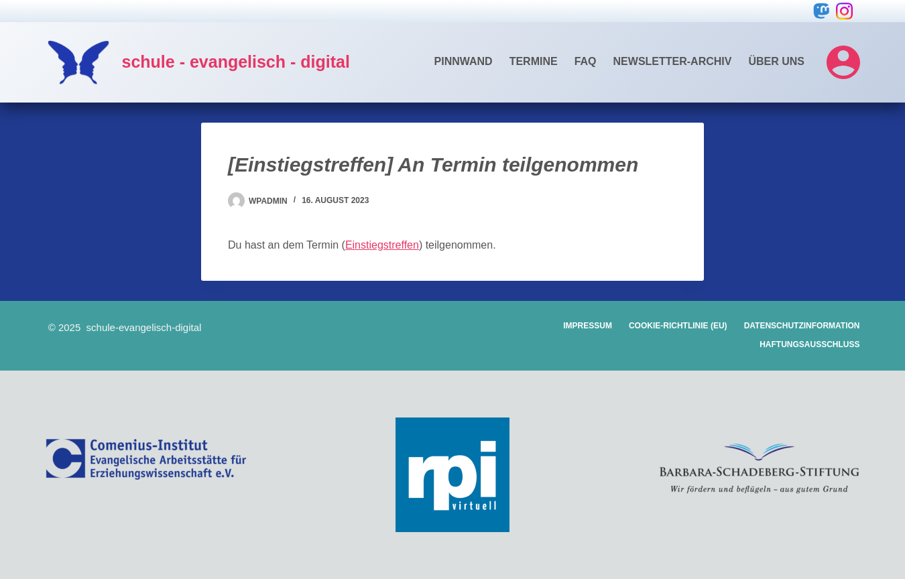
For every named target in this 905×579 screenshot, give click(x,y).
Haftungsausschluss (809, 344)
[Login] (843, 62)
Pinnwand (463, 61)
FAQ (586, 61)
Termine (533, 61)
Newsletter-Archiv (672, 61)
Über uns (776, 61)
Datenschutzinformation (802, 325)
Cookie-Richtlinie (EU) (678, 325)
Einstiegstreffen (382, 245)
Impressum (587, 325)
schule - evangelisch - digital (236, 61)
